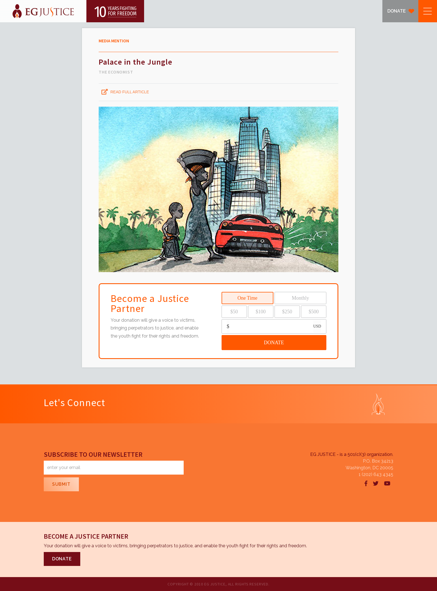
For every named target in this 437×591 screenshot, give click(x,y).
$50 (234, 311)
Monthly (300, 298)
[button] (427, 11)
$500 (314, 311)
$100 (261, 311)
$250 (287, 311)
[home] (72, 11)
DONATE (396, 11)
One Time (247, 298)
